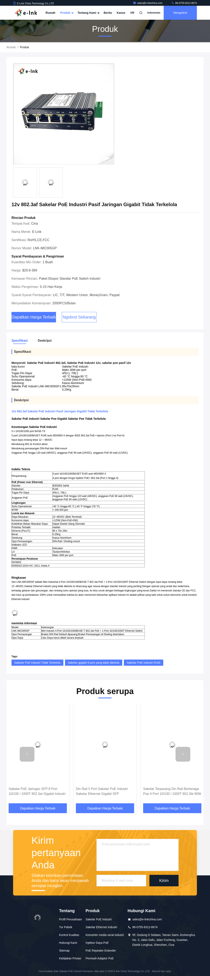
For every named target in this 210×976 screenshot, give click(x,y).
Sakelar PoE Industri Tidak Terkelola (37, 662)
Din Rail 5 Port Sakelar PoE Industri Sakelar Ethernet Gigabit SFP (102, 791)
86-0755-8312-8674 (184, 3)
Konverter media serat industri (105, 935)
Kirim (164, 880)
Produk (66, 12)
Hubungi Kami (68, 942)
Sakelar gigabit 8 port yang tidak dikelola (93, 662)
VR (132, 12)
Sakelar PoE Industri (99, 919)
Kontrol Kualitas (69, 935)
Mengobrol (180, 12)
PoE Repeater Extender (101, 950)
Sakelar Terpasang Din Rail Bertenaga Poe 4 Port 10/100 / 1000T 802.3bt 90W (172, 791)
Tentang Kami (88, 12)
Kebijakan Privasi (70, 958)
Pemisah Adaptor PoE (100, 958)
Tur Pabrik (65, 927)
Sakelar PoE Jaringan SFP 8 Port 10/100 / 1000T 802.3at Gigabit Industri (37, 791)
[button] (27, 754)
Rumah (50, 12)
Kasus (121, 12)
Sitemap (64, 950)
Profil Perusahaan (70, 919)
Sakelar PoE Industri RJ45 (143, 662)
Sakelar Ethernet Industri (101, 927)
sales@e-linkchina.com (148, 3)
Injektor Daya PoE (97, 942)
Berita (108, 12)
